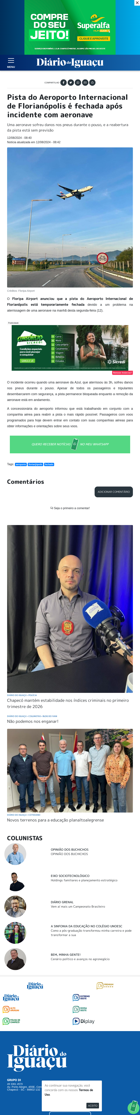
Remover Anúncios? (122, 372)
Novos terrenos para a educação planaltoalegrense (55, 820)
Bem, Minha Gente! (66, 955)
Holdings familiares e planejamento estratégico (84, 880)
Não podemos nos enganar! (33, 721)
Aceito (92, 1105)
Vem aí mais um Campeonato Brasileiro (78, 906)
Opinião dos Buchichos (69, 850)
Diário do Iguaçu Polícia (22, 695)
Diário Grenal (62, 902)
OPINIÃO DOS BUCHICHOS (69, 854)
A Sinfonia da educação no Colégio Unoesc (86, 926)
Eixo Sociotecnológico (70, 876)
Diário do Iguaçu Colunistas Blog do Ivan (32, 716)
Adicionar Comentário (114, 492)
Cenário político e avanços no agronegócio (80, 959)
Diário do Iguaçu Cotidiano (23, 814)
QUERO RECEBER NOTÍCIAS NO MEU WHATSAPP (70, 444)
